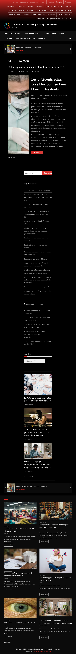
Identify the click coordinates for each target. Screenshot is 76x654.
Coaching (68, 2)
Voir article (29, 405)
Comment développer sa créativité (28, 47)
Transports (40, 19)
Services (26, 14)
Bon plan (59, 2)
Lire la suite (8, 545)
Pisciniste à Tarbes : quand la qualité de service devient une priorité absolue (35, 231)
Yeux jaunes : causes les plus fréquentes (19, 622)
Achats (15, 2)
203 (30, 476)
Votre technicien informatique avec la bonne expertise (34, 334)
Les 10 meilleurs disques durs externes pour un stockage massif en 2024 (38, 197)
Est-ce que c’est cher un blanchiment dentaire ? (36, 67)
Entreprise (21, 6)
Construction (11, 6)
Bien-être (51, 2)
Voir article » (38, 152)
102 (8, 642)
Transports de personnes (54, 19)
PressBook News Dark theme (42, 651)
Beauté (43, 2)
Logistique (29, 10)
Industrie (49, 6)
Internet (68, 6)
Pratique (68, 10)
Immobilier (39, 6)
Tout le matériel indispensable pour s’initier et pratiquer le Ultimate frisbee (37, 214)
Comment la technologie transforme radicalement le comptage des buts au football (37, 280)
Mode (51, 10)
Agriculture (24, 2)
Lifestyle (21, 10)
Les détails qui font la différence (36, 259)
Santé (19, 14)
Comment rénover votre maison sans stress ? (32, 486)
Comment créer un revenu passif (36, 287)
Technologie (51, 14)
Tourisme (68, 14)
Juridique (12, 10)
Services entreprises (38, 14)
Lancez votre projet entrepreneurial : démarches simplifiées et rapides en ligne (37, 464)
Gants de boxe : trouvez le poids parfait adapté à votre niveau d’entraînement (36, 432)
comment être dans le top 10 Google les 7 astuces (35, 24)
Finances (30, 6)
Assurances (34, 2)
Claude (26, 317)
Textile (60, 14)
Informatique (58, 6)
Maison (44, 10)
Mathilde (27, 341)
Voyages (68, 19)
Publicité (12, 14)
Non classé (59, 10)
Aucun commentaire (33, 71)
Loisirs (37, 10)
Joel (22, 71)
